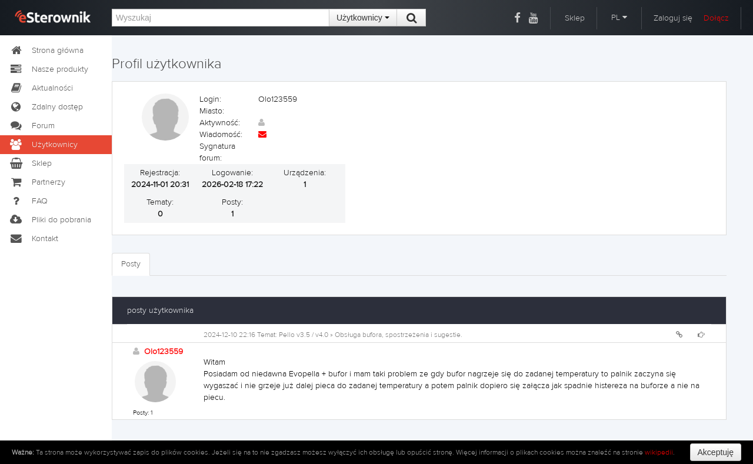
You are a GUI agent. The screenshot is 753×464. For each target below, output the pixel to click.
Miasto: (211, 111)
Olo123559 (163, 351)
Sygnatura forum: (217, 152)
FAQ (28, 201)
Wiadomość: (220, 134)
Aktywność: (219, 123)
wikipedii (659, 452)
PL (619, 17)
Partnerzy (37, 182)
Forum (32, 126)
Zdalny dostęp (46, 107)
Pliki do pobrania (50, 220)
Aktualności (41, 88)
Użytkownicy (362, 17)
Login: (210, 99)
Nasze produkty (48, 69)
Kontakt (33, 238)
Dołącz (716, 18)
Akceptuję (716, 452)
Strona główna (46, 50)
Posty (131, 264)
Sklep (575, 18)
